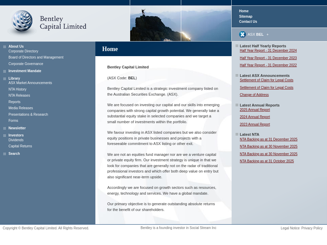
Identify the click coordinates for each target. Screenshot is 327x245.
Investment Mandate (25, 71)
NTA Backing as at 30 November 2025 (268, 146)
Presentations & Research (28, 114)
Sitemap (245, 16)
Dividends (16, 140)
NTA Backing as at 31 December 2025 (268, 139)
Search (14, 154)
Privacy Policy (312, 228)
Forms (13, 120)
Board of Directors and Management (36, 57)
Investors (16, 135)
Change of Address (254, 95)
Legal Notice (290, 228)
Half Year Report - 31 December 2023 (268, 58)
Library (14, 78)
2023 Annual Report (255, 124)
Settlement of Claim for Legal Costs (266, 80)
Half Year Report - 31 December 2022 (268, 65)
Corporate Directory (23, 51)
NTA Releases (19, 95)
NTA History (18, 89)
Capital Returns (20, 146)
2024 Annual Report (255, 117)
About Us (16, 46)
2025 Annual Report (255, 110)
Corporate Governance (26, 64)
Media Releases (21, 108)
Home (244, 11)
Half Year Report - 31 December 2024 (268, 50)
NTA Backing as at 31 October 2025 (267, 161)
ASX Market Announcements (30, 83)
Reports (14, 102)
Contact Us (248, 21)
